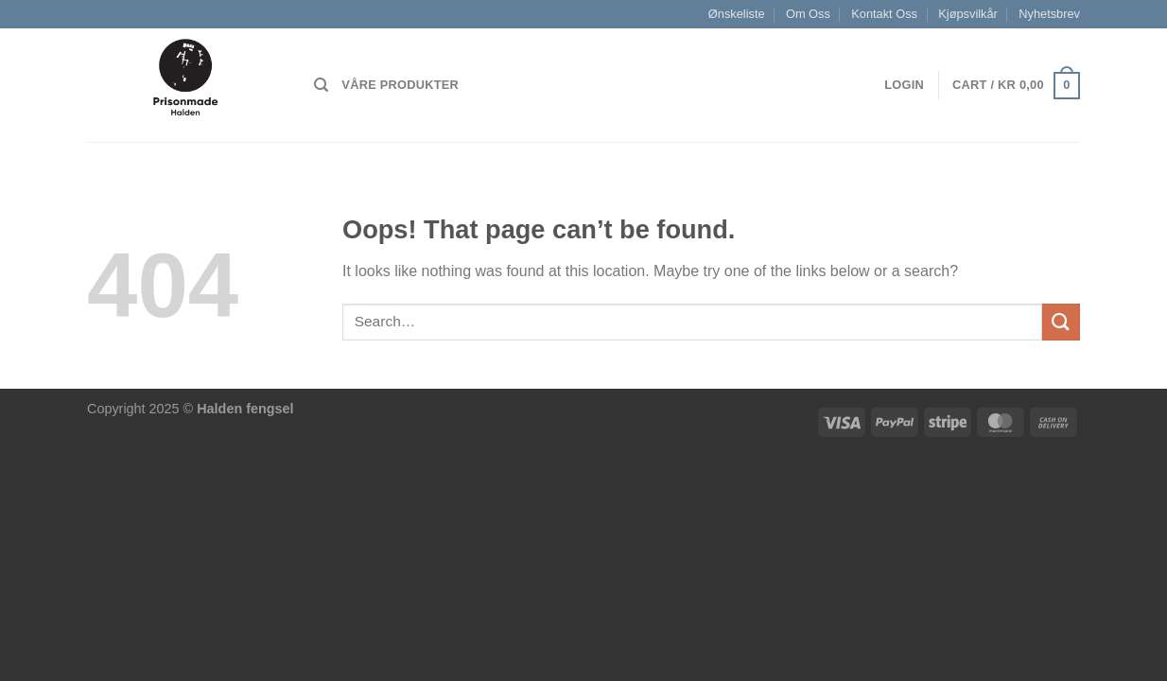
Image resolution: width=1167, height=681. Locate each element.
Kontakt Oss (884, 14)
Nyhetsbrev (1049, 14)
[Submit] (1061, 322)
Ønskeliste (736, 14)
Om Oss (808, 14)
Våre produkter (400, 85)
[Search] (321, 85)
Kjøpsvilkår (968, 14)
